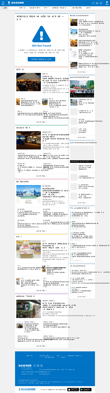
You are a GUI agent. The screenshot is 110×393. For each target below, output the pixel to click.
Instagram (100, 3)
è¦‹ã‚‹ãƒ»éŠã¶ (35, 7)
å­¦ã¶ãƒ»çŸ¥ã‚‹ (77, 7)
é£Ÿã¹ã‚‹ (23, 7)
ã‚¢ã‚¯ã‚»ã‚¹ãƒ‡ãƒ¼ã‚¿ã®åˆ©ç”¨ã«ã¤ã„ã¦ (34, 371)
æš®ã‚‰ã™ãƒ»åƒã (60, 7)
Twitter (97, 3)
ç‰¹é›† (88, 7)
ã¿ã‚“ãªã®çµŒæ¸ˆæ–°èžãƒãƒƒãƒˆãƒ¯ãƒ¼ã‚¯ (26, 389)
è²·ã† (46, 7)
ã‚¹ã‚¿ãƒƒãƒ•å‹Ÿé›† (45, 374)
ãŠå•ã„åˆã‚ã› (45, 371)
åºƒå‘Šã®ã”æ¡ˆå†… (28, 374)
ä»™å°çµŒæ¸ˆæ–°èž (16, 3)
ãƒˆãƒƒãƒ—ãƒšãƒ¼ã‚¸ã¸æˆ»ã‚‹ (41, 59)
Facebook (93, 3)
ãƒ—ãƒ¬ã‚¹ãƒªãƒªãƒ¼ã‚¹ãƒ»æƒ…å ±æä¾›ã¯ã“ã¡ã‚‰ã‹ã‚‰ (57, 369)
